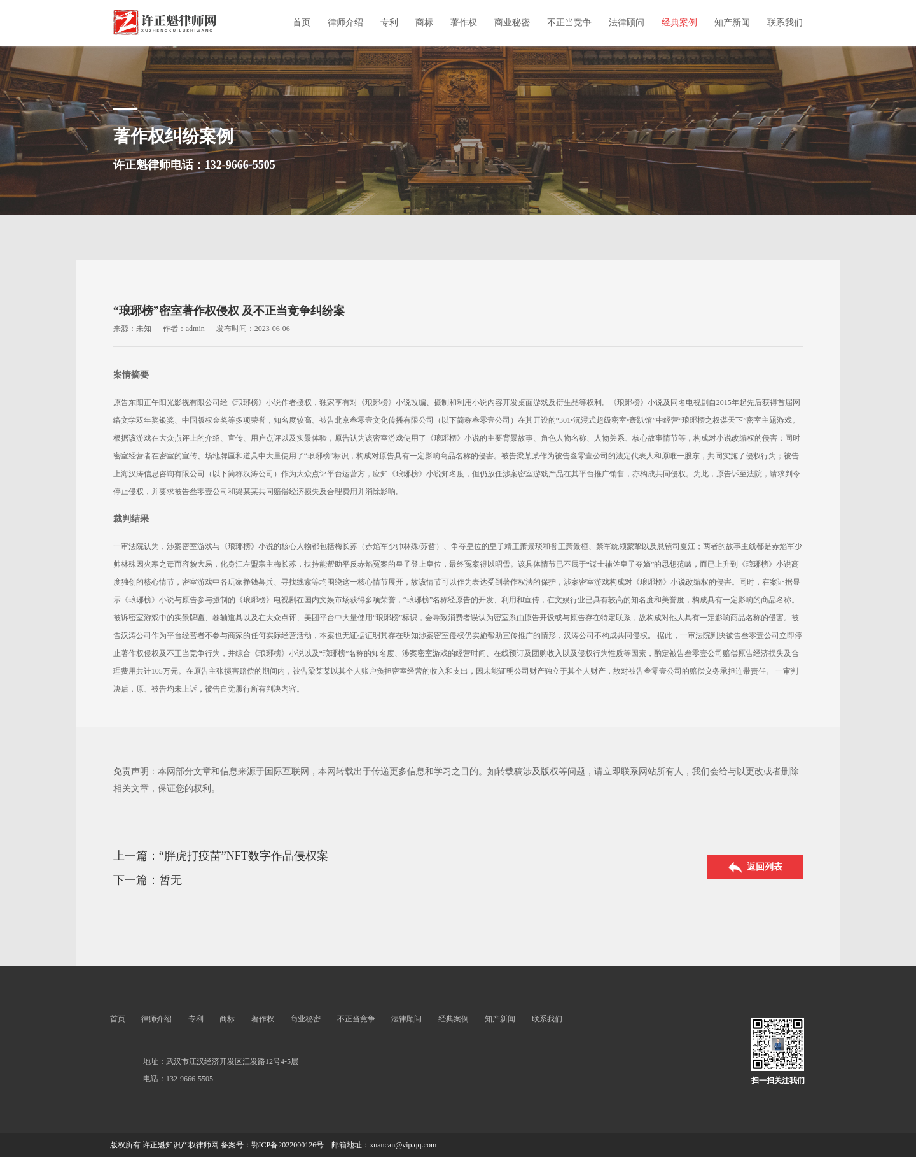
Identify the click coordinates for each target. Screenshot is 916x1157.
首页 (301, 22)
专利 (389, 22)
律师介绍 (345, 22)
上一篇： (136, 855)
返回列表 (755, 867)
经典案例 (679, 22)
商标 (424, 22)
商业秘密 (512, 22)
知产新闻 (732, 22)
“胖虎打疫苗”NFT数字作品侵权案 (243, 855)
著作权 (463, 22)
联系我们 (785, 22)
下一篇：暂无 (147, 880)
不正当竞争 (569, 22)
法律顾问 (626, 22)
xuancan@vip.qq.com (403, 1144)
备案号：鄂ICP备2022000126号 (272, 1144)
